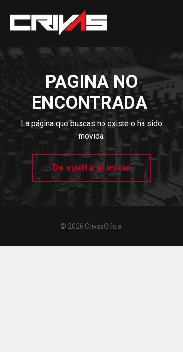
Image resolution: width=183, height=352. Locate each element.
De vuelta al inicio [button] (91, 167)
